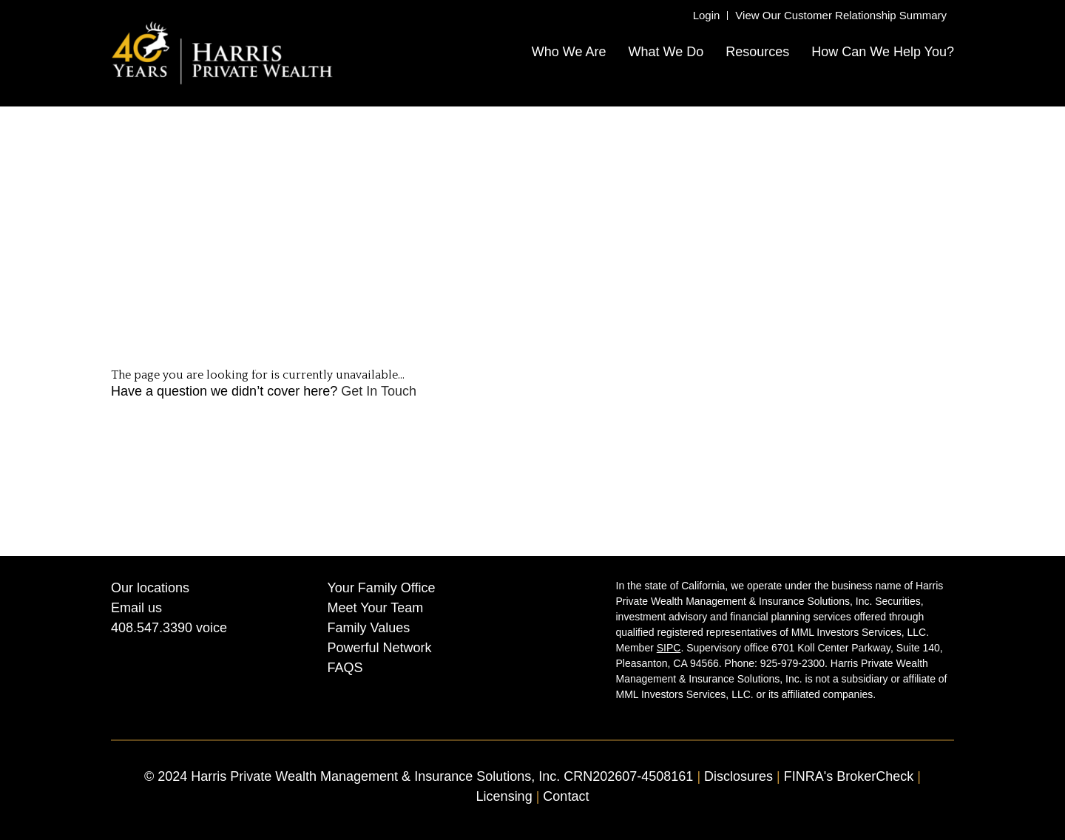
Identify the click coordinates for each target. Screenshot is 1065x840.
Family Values (369, 627)
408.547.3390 (151, 627)
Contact (566, 796)
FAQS (345, 667)
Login (706, 15)
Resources (757, 51)
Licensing (504, 796)
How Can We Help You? (882, 51)
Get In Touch (378, 391)
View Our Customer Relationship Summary (841, 15)
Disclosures (740, 776)
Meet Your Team (376, 607)
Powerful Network (380, 647)
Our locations (150, 587)
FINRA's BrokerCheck (848, 776)
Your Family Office (382, 587)
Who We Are (569, 51)
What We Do (665, 51)
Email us (136, 607)
